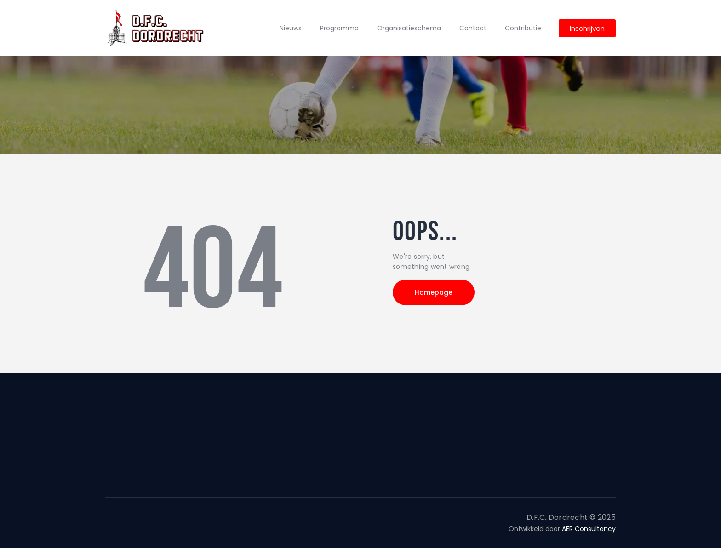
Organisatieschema (409, 28)
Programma (339, 28)
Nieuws (291, 28)
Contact (472, 28)
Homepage (434, 292)
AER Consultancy (589, 528)
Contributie (523, 28)
